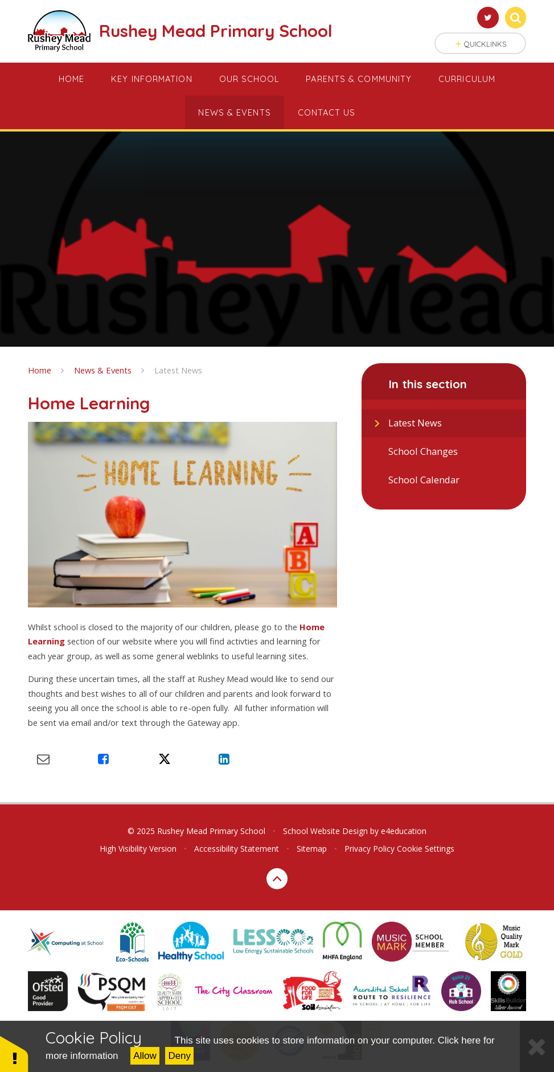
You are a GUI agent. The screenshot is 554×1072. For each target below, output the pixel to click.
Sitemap (312, 848)
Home (39, 370)
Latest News (178, 370)
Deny (179, 1055)
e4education (403, 830)
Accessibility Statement (236, 848)
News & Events (103, 370)
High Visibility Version (138, 848)
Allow (145, 1055)
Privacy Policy (369, 848)
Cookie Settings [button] (425, 848)
